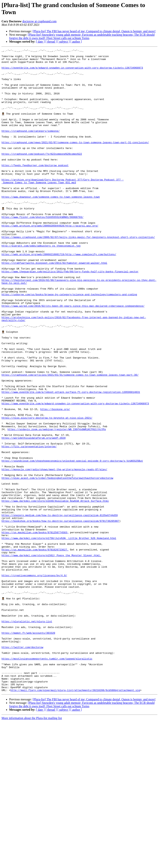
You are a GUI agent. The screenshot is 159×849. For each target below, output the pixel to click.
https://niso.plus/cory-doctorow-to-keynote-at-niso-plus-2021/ (47, 491)
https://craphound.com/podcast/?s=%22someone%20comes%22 (42, 174)
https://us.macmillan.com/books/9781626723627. (35, 649)
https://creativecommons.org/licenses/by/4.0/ (34, 680)
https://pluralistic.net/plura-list (27, 735)
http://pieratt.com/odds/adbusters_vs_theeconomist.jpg (41, 285)
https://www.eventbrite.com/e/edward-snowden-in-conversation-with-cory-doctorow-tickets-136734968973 (75, 474)
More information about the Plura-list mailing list (32, 845)
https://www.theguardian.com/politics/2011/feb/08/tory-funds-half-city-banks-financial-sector (70, 315)
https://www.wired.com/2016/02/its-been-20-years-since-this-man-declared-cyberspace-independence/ (73, 357)
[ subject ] (63, 41)
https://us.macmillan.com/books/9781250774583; (35, 628)
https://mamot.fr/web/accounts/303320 (28, 749)
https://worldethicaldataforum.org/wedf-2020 (33, 515)
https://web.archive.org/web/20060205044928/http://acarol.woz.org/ (50, 260)
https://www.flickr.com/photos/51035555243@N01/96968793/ (42, 250)
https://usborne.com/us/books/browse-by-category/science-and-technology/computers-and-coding (69, 343)
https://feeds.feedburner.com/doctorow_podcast (35, 188)
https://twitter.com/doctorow (22, 766)
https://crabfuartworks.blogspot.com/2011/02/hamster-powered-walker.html (54, 305)
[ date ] (40, 41)
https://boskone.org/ (55, 480)
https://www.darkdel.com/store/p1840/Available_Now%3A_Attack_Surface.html (55, 590)
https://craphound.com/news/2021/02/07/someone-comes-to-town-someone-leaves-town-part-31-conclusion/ (75, 161)
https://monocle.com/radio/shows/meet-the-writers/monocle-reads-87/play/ (54, 553)
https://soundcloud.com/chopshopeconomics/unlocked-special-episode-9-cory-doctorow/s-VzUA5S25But (72, 542)
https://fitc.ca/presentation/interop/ (29, 525)
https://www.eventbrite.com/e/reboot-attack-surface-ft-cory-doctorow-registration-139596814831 (71, 460)
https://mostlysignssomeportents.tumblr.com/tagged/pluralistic (47, 780)
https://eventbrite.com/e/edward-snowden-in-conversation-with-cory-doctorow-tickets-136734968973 (72, 71)
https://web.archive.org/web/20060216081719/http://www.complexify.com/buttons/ (59, 295)
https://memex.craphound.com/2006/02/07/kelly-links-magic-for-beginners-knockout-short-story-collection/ (78, 274)
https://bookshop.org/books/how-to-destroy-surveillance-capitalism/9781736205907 (60, 615)
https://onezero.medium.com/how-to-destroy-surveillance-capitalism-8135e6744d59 (60, 608)
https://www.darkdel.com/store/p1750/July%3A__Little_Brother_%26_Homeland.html (59, 635)
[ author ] (76, 41)
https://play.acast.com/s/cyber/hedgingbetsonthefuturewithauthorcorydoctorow (57, 563)
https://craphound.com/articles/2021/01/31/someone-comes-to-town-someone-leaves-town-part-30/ (70, 439)
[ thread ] (51, 41)
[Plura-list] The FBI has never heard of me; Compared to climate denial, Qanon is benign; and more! (94, 31)
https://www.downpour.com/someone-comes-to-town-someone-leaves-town (51, 226)
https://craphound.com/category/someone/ (31, 147)
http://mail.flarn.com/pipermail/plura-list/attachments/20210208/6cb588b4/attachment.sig (75, 817)
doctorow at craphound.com (39, 21)
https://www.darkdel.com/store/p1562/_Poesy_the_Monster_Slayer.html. (51, 656)
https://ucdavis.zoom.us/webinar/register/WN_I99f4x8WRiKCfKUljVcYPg (56, 505)
